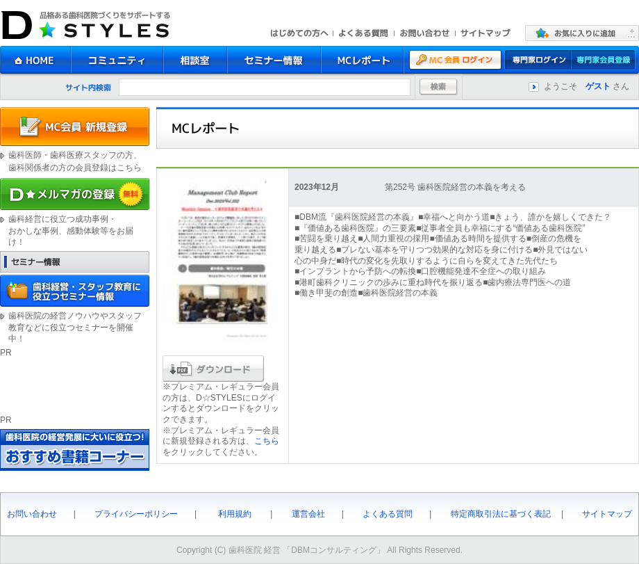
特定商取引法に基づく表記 (501, 514)
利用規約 (234, 514)
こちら (266, 441)
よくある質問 (388, 514)
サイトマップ (607, 514)
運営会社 (308, 514)
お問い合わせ (32, 514)
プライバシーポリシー (136, 514)
